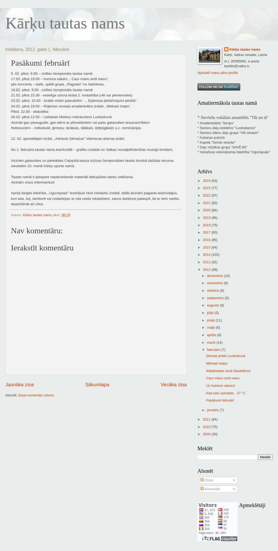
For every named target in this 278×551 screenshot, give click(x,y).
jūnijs (211, 320)
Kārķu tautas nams (65, 23)
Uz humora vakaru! (220, 386)
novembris (215, 283)
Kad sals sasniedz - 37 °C (226, 393)
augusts (213, 305)
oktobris (213, 290)
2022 (207, 195)
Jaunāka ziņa (19, 384)
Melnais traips (216, 363)
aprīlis (212, 335)
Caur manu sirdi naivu (222, 378)
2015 (207, 247)
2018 (207, 225)
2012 (207, 270)
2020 (207, 210)
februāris (214, 350)
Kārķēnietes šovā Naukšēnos (228, 371)
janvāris (213, 410)
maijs (211, 327)
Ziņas (206, 480)
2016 (207, 240)
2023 (207, 188)
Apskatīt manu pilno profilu (217, 73)
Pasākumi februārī (220, 400)
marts (211, 342)
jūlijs (211, 313)
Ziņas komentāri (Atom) (36, 395)
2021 (207, 203)
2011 (207, 419)
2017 (207, 232)
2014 (207, 255)
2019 (207, 218)
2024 (207, 181)
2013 (207, 262)
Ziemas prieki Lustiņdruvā (225, 356)
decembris (215, 276)
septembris (216, 298)
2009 (207, 434)
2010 (207, 427)
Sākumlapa (97, 384)
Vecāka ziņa (174, 384)
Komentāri (210, 489)
